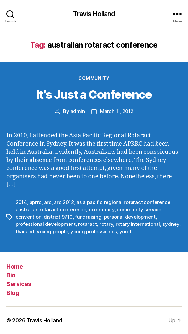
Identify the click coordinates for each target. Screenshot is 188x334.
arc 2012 (64, 202)
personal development (130, 217)
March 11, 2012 (116, 111)
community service (139, 209)
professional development (46, 224)
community (102, 209)
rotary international (138, 224)
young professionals (93, 231)
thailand (25, 231)
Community (94, 78)
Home (14, 266)
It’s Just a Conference (94, 94)
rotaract (87, 224)
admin (77, 111)
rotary (106, 224)
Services (18, 284)
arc (48, 202)
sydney (170, 224)
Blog (12, 292)
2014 (21, 202)
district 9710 (58, 217)
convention (28, 217)
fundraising (88, 217)
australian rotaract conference (51, 209)
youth (126, 231)
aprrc (36, 202)
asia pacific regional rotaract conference (123, 202)
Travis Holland (94, 13)
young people (52, 231)
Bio (10, 275)
